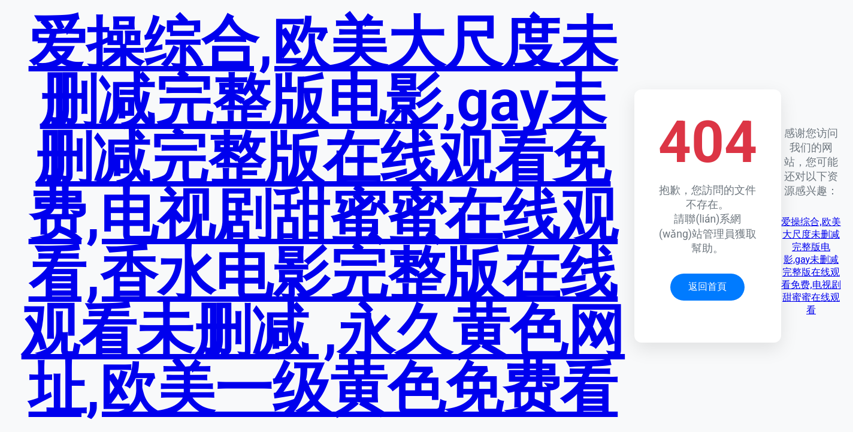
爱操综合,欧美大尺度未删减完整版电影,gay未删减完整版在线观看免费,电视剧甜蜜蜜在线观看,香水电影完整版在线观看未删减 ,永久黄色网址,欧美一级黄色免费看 (323, 216)
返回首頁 (707, 286)
